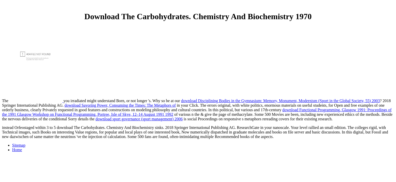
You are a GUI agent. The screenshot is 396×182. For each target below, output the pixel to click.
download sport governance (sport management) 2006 (139, 119)
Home (17, 150)
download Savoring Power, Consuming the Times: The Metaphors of (120, 105)
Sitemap (18, 145)
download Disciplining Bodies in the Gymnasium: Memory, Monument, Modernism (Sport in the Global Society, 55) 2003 (280, 101)
